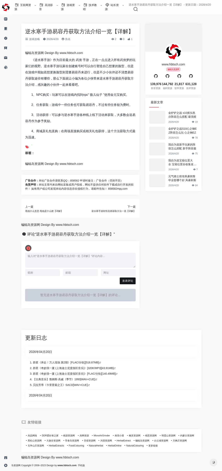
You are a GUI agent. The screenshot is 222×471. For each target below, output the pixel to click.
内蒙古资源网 (193, 435)
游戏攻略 (38, 39)
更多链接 (158, 445)
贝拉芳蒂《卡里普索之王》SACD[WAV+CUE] (65, 384)
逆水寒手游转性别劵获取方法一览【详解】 (119, 211)
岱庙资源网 (95, 440)
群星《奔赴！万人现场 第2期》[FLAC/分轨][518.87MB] (71, 362)
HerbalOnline (120, 445)
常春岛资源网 (77, 440)
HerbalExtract (129, 440)
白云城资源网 (167, 440)
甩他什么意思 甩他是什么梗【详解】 (49, 211)
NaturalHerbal (101, 445)
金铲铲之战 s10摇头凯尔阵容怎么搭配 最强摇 (188, 114)
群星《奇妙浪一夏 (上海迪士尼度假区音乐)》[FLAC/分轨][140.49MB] (79, 373)
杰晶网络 (37, 435)
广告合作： (37, 180)
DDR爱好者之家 (55, 435)
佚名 (71, 39)
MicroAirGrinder (107, 435)
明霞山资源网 (174, 435)
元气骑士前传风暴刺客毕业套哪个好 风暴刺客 (188, 178)
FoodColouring (81, 445)
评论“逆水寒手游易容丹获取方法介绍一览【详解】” (76, 234)
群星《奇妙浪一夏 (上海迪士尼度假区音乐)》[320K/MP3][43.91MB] (78, 368)
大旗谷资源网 (59, 440)
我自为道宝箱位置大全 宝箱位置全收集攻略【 (188, 162)
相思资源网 (156, 435)
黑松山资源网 (40, 440)
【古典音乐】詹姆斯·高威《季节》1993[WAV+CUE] (69, 379)
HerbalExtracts (62, 445)
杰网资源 (89, 435)
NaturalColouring (140, 445)
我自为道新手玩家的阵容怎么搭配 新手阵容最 (188, 146)
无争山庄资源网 (41, 445)
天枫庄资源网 (185, 440)
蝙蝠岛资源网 (148, 440)
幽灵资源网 (140, 435)
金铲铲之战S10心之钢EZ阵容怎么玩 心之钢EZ (188, 130)
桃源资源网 (74, 435)
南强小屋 (124, 435)
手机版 (92, 465)
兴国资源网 (111, 440)
